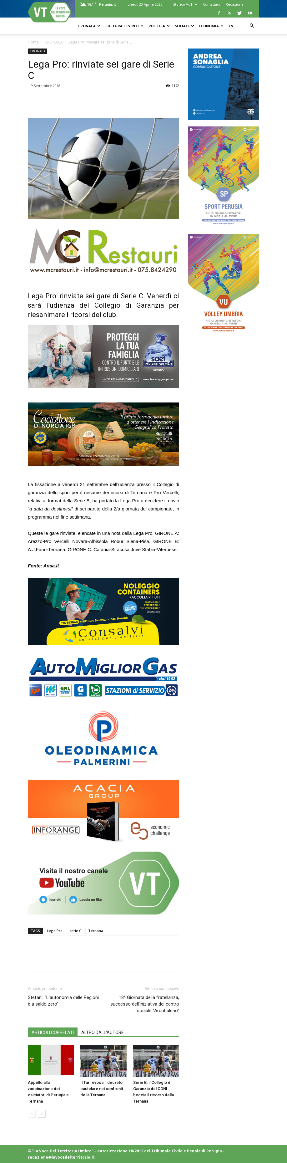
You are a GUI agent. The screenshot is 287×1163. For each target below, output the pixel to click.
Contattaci (211, 4)
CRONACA (89, 25)
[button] (251, 26)
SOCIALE (184, 25)
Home (33, 42)
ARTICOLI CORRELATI (53, 1032)
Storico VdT (185, 4)
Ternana (95, 930)
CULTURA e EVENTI (124, 25)
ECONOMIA (211, 25)
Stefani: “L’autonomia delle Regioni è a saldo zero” (63, 1001)
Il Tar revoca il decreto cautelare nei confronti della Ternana (101, 1088)
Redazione (235, 4)
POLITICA (159, 25)
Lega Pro (55, 930)
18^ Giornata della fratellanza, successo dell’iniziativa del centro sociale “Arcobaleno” (144, 1004)
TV (231, 25)
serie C (75, 930)
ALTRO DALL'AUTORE (102, 1032)
